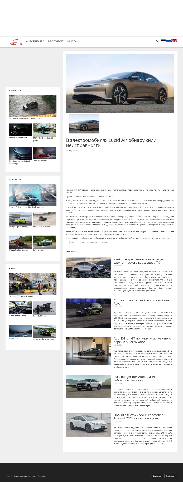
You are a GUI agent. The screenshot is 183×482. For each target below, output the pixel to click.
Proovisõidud (15, 180)
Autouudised (35, 41)
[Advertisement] (91, 18)
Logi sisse (157, 476)
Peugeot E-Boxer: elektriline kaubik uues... (26, 207)
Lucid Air (73, 242)
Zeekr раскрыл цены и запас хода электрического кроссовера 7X (139, 261)
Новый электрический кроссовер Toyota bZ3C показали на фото (138, 416)
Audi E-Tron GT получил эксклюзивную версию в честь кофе (142, 340)
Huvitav (72, 41)
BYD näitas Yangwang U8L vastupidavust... (26, 118)
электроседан (105, 242)
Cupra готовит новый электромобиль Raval (142, 302)
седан (82, 242)
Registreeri (170, 476)
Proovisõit (55, 41)
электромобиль (92, 242)
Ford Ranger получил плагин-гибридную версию (135, 378)
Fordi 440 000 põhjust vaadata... (22, 296)
